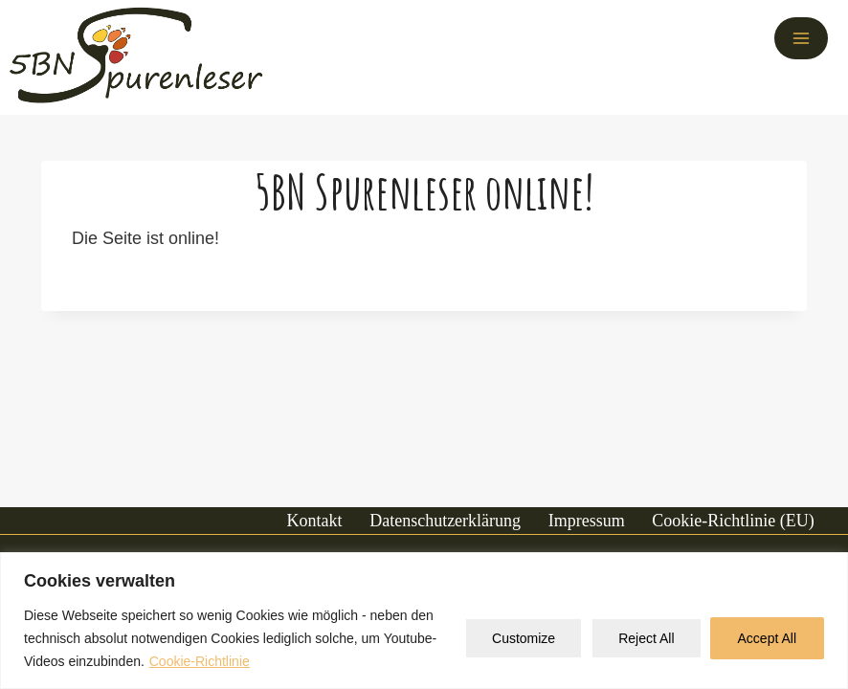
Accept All (767, 638)
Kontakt (315, 520)
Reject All (646, 638)
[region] (424, 620)
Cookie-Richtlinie (199, 661)
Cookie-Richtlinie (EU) (733, 520)
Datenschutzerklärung (445, 520)
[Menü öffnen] (801, 38)
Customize (523, 638)
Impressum (586, 520)
